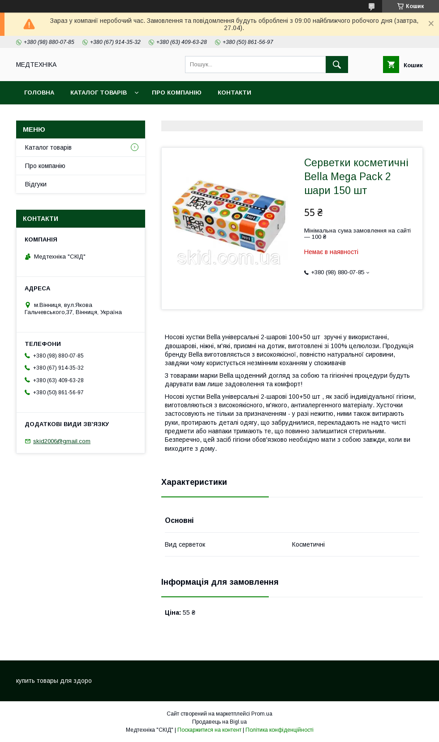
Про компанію (177, 92)
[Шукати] (337, 64)
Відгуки (36, 184)
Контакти (234, 92)
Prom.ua (261, 714)
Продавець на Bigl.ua (219, 722)
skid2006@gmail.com (61, 441)
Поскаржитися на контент (209, 730)
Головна (39, 92)
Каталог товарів (98, 92)
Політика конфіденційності (279, 730)
